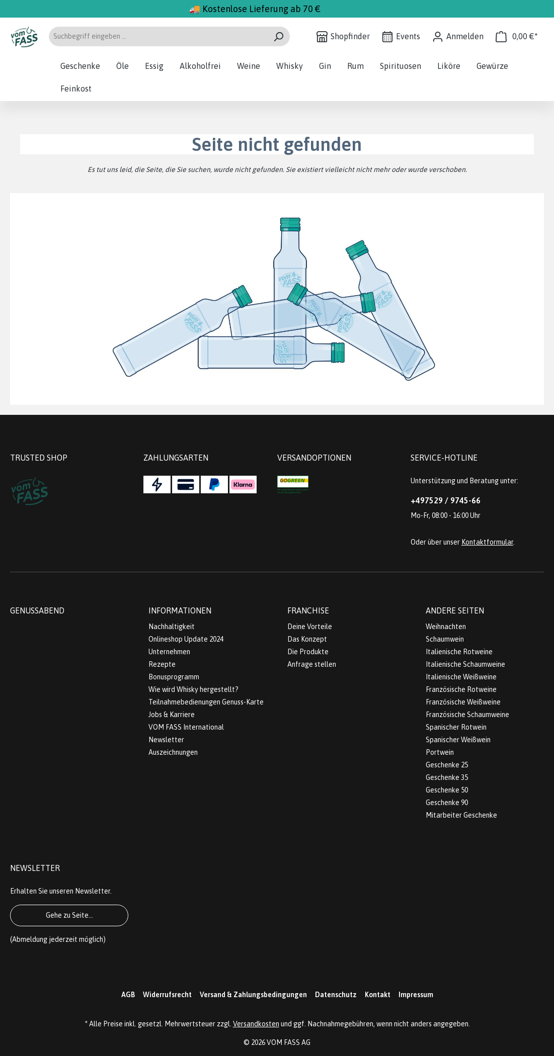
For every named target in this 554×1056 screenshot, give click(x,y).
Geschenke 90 (447, 803)
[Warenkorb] (517, 36)
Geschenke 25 (447, 765)
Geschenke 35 (447, 777)
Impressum (416, 995)
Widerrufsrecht (167, 995)
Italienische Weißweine (461, 677)
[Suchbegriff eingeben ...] (157, 36)
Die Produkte (308, 652)
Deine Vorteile (309, 627)
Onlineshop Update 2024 (185, 639)
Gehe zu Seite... (69, 915)
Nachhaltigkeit (171, 627)
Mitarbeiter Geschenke (461, 815)
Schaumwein (445, 639)
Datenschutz (336, 995)
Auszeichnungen (173, 752)
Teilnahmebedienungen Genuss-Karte (206, 702)
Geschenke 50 (447, 790)
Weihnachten (446, 627)
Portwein (440, 752)
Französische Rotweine (461, 689)
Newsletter (166, 740)
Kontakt (377, 995)
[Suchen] (278, 36)
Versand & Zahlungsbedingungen (253, 995)
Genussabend (37, 610)
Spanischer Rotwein (456, 727)
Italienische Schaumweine (465, 664)
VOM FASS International (186, 727)
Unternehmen (169, 652)
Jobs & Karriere (171, 715)
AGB (128, 995)
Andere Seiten (455, 610)
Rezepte (162, 664)
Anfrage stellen (311, 664)
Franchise (308, 610)
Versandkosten (256, 1024)
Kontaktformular (487, 542)
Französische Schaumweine (467, 715)
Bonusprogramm (173, 677)
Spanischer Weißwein (458, 740)
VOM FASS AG (288, 1042)
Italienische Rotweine (459, 652)
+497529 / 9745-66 (446, 500)
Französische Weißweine (463, 702)
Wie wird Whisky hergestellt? (193, 689)
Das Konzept (307, 639)
